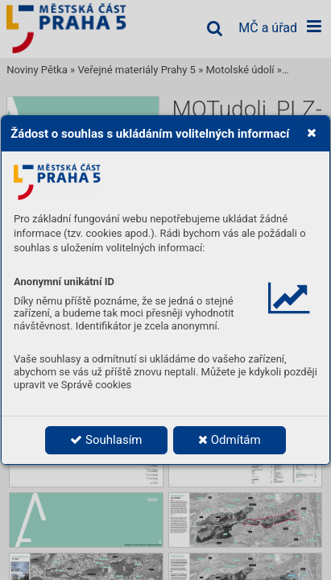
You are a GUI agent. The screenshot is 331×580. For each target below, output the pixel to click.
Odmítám (229, 440)
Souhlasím (106, 440)
